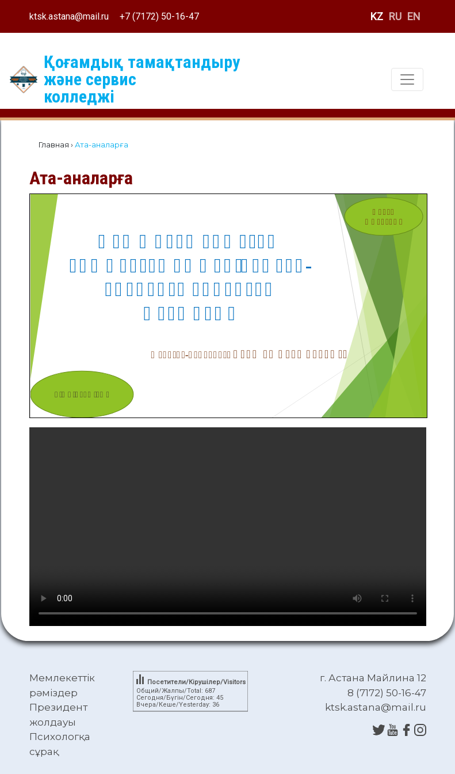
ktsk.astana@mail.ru (69, 16)
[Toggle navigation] (407, 79)
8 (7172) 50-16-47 (386, 693)
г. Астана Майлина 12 (373, 678)
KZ (376, 16)
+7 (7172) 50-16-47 (159, 16)
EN (413, 16)
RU (395, 16)
